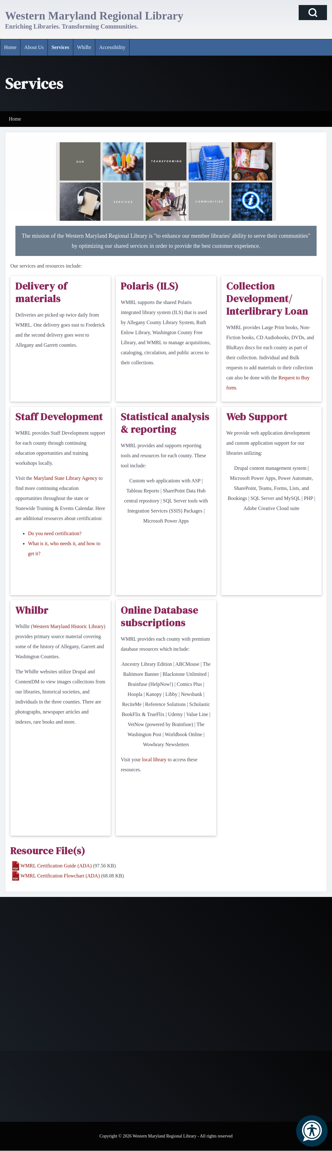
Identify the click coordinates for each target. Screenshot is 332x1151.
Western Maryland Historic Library (68, 626)
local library (154, 759)
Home (15, 119)
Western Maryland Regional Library (94, 15)
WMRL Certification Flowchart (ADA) (60, 875)
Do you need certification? (54, 533)
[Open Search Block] (313, 12)
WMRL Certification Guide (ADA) (55, 865)
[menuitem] (10, 47)
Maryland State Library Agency (65, 478)
